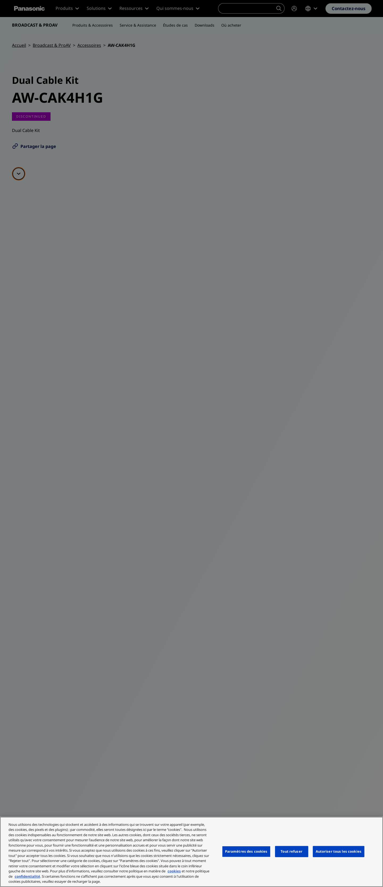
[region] (191, 852)
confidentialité (27, 876)
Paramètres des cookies (246, 851)
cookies (174, 871)
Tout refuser (291, 851)
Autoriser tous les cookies (338, 851)
